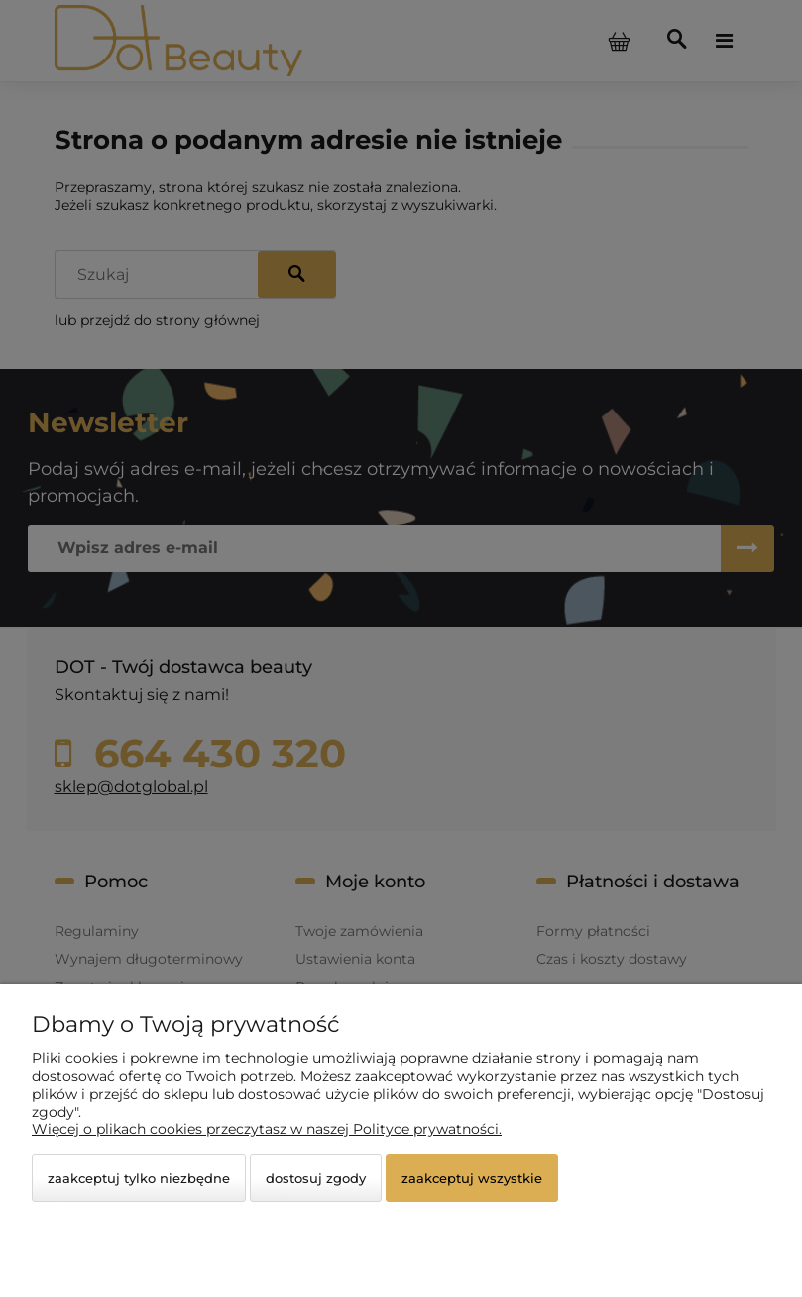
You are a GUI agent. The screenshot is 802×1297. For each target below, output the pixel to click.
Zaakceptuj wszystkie (471, 1178)
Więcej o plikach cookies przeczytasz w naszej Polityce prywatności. (267, 1129)
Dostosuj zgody (316, 1178)
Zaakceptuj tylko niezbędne (139, 1178)
